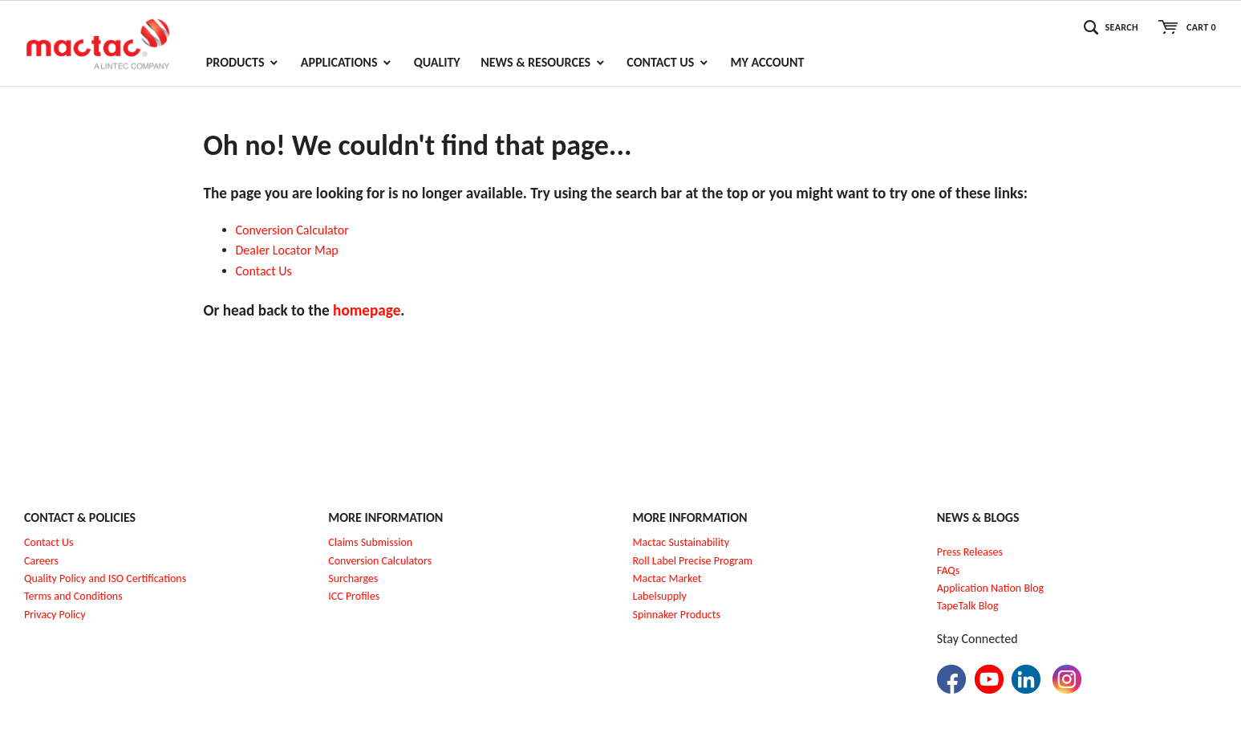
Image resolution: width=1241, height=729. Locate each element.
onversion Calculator (295, 230)
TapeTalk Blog (968, 606)
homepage (366, 310)
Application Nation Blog (990, 588)
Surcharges (353, 578)
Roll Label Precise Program (693, 561)
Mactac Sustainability (681, 542)
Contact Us (49, 542)
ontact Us (267, 271)
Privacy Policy (55, 614)
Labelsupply (660, 596)
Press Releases (970, 552)
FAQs (948, 570)
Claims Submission (370, 542)
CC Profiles (355, 596)
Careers (41, 561)
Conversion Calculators (380, 561)
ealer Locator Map (290, 250)
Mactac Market (667, 578)
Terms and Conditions (73, 596)
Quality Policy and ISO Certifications (105, 578)
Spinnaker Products (676, 614)
